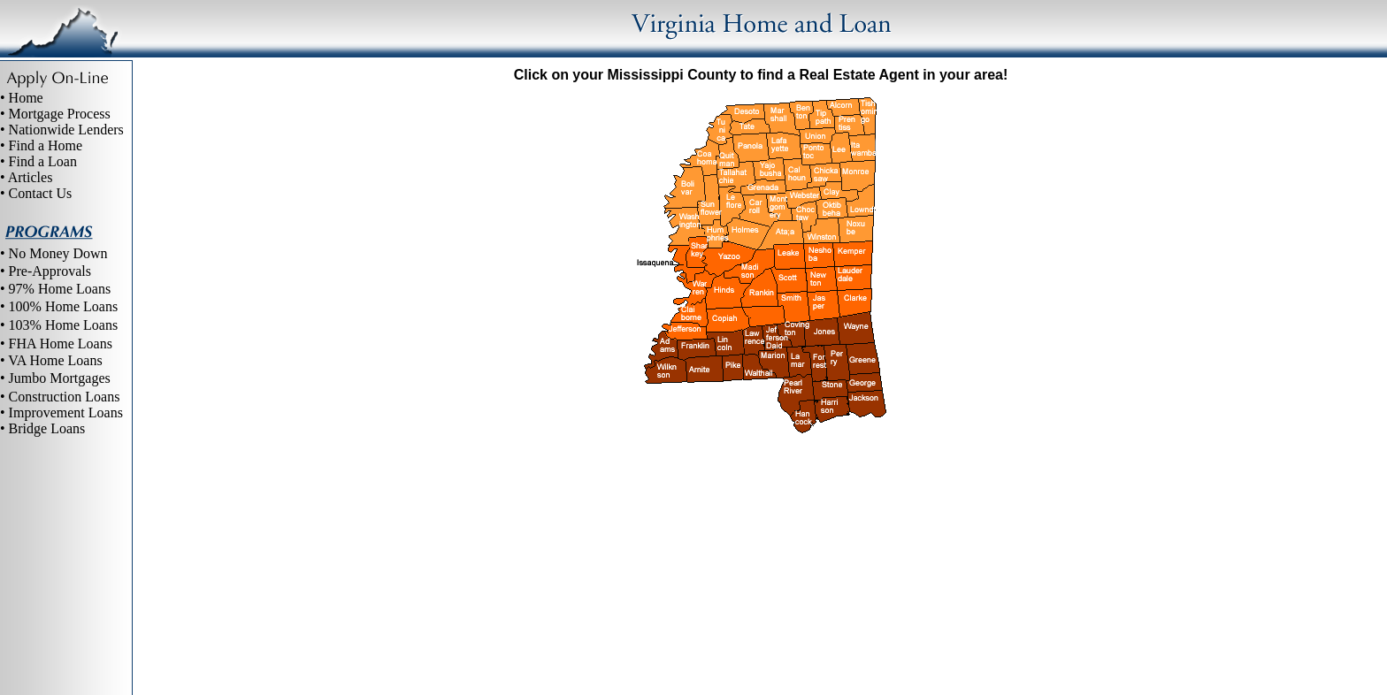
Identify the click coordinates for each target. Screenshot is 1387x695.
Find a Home (46, 145)
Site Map (726, 661)
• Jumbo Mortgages (55, 378)
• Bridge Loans (42, 428)
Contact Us (41, 193)
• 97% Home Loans (55, 288)
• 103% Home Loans (59, 324)
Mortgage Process (60, 113)
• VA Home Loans (51, 360)
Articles (30, 177)
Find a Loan (43, 161)
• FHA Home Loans (56, 343)
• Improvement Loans (61, 412)
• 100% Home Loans (59, 306)
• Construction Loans (59, 396)
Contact (891, 661)
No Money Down (58, 253)
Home (26, 97)
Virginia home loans (810, 661)
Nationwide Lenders (66, 129)
